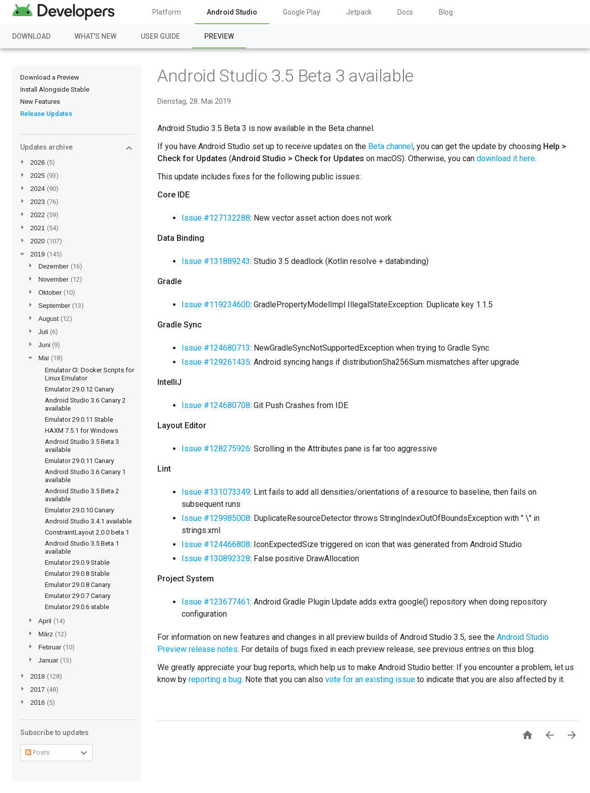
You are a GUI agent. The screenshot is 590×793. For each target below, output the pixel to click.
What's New (95, 36)
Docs (405, 12)
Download (31, 36)
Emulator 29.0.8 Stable (77, 573)
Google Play (301, 12)
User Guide (160, 36)
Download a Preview (49, 77)
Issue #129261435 (216, 362)
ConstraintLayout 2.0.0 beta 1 (87, 532)
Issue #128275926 (216, 448)
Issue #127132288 (216, 218)
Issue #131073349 (216, 492)
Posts (37, 752)
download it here (506, 158)
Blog (446, 12)
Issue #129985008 (216, 518)
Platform (166, 12)
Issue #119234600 (216, 304)
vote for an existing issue (370, 679)
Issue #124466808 (216, 544)
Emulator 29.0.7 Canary (77, 596)
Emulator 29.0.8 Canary (77, 584)
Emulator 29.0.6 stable (77, 607)
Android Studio (232, 12)
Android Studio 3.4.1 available (88, 521)
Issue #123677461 (216, 602)
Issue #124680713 (216, 348)
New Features (40, 101)
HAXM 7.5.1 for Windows (81, 430)
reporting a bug (215, 679)
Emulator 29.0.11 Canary (79, 461)
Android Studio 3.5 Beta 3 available (285, 75)
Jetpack (359, 12)
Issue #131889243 (216, 261)
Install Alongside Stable (54, 89)
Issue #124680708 (216, 405)
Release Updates (46, 113)
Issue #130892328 (216, 558)
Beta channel (390, 146)
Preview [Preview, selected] (219, 36)
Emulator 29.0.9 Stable (77, 562)
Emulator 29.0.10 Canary (79, 510)
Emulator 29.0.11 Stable (79, 419)
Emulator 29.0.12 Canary (79, 389)
